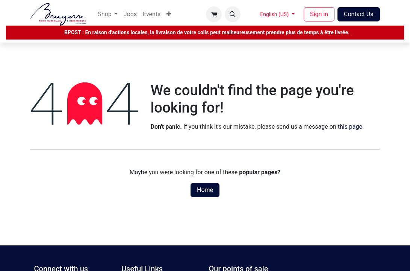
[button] (233, 14)
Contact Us (359, 14)
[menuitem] (107, 14)
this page (350, 126)
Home (205, 189)
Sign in (319, 14)
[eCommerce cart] (214, 14)
